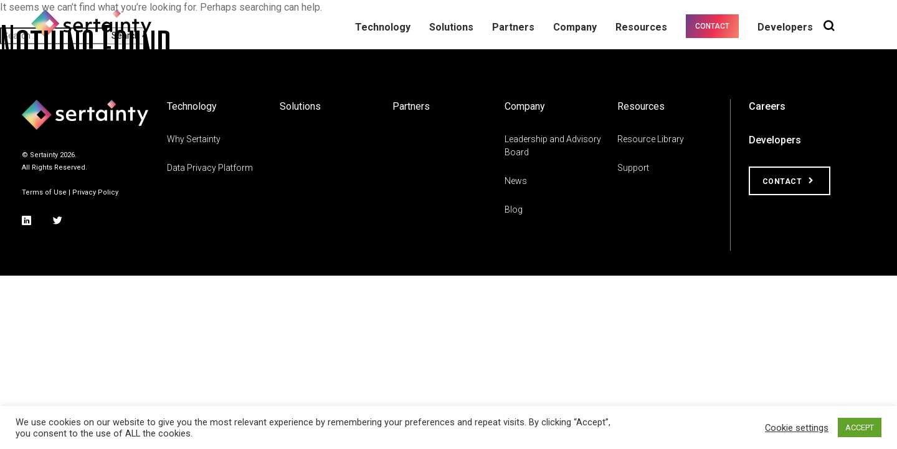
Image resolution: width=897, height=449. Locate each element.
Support (633, 168)
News (516, 181)
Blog (514, 210)
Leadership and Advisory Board (553, 145)
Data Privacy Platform (210, 168)
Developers (775, 140)
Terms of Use (44, 192)
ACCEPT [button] (859, 427)
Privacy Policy (95, 192)
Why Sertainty (194, 139)
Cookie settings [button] (796, 427)
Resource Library (650, 139)
